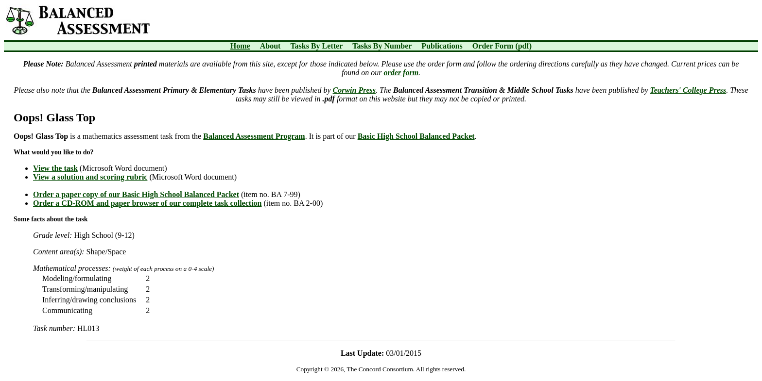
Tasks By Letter (316, 46)
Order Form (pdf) (502, 46)
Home (240, 46)
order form (401, 72)
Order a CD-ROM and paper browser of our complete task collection (147, 203)
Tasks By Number (382, 46)
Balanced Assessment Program (254, 136)
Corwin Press (354, 90)
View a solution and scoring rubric (90, 177)
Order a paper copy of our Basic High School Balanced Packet (136, 194)
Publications (441, 46)
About (270, 46)
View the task (55, 168)
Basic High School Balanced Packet (416, 136)
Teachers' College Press (688, 90)
